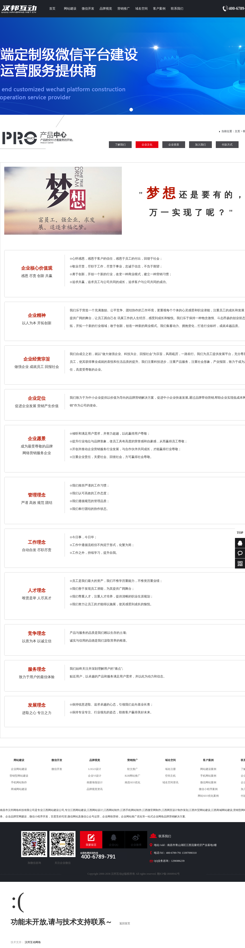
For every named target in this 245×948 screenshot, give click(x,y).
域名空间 (141, 8)
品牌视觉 (106, 8)
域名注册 (170, 769)
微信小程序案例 (208, 789)
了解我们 (120, 144)
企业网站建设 (19, 769)
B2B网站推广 (132, 775)
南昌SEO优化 (133, 782)
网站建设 (70, 8)
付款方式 (227, 144)
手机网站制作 (19, 782)
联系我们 (177, 8)
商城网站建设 (19, 789)
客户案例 (159, 8)
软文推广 (132, 769)
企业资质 (173, 144)
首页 (52, 8)
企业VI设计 (95, 775)
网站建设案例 (208, 769)
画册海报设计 (95, 782)
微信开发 (88, 8)
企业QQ (113, 844)
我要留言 (91, 844)
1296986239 (177, 860)
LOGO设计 (94, 769)
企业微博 (136, 844)
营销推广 (123, 8)
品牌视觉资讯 (95, 789)
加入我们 (200, 144)
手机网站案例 (208, 775)
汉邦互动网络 (33, 942)
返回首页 (124, 923)
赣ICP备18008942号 (168, 873)
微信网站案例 (208, 782)
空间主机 (170, 775)
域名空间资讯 (170, 782)
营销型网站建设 (19, 775)
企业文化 (147, 144)
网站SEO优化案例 (208, 795)
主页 (237, 131)
